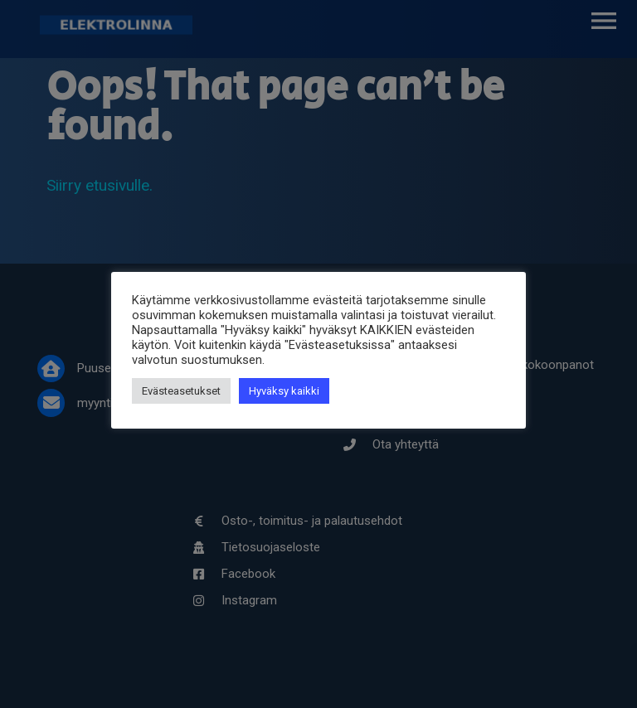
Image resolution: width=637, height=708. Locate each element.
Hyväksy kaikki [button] (284, 391)
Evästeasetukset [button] (181, 391)
